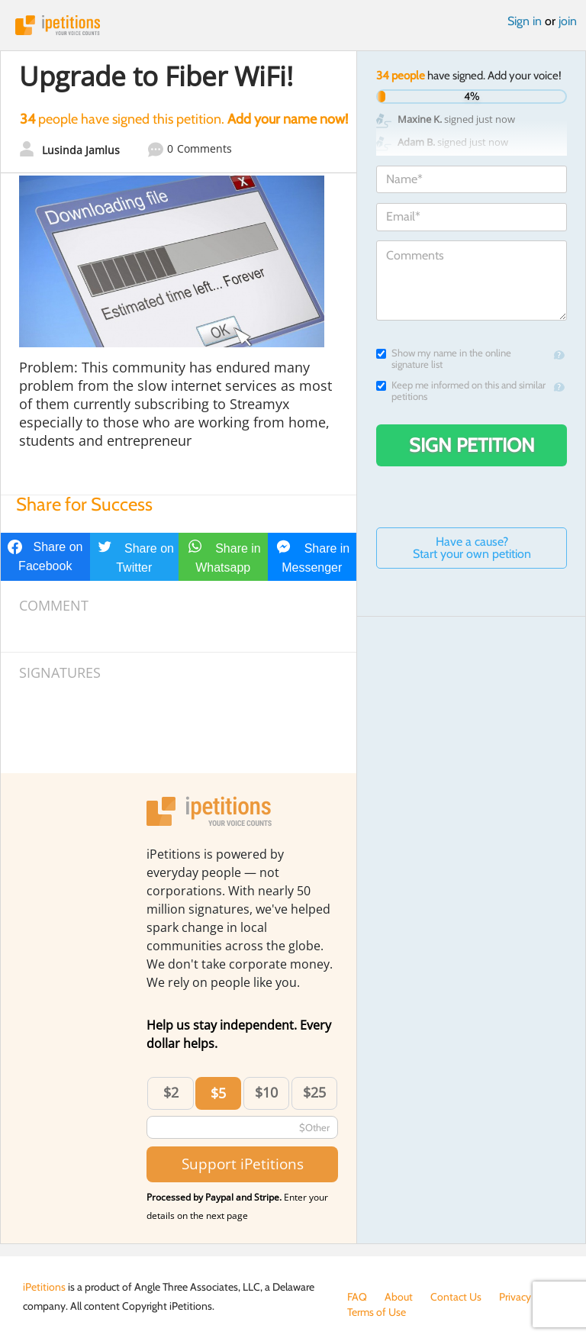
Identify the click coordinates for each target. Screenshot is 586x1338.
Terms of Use (376, 1312)
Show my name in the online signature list (443, 358)
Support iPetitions (243, 1163)
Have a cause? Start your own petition (472, 547)
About (399, 1297)
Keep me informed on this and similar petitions (461, 390)
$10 (266, 1092)
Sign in (524, 21)
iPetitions (293, 25)
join (568, 21)
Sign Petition (472, 445)
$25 (314, 1092)
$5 (218, 1093)
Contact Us (455, 1297)
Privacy (515, 1297)
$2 (171, 1092)
